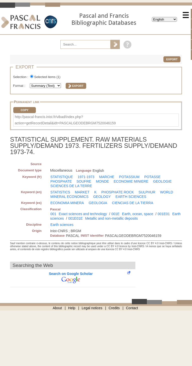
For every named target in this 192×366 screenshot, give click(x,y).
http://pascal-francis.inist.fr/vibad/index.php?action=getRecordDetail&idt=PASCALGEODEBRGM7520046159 (65, 120)
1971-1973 (86, 177)
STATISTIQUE (61, 177)
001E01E (75, 218)
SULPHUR (147, 192)
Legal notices (92, 308)
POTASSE (152, 177)
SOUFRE (83, 181)
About (57, 308)
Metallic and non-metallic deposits (111, 218)
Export (171, 59)
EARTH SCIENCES (131, 197)
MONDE (102, 181)
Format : (19, 86)
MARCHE (107, 177)
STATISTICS (60, 192)
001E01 (164, 214)
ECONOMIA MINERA (67, 203)
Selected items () (47, 77)
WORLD (166, 192)
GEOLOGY (102, 197)
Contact (132, 308)
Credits (114, 308)
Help (71, 308)
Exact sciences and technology (83, 214)
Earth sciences (61, 225)
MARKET (82, 192)
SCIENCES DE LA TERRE (71, 186)
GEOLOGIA (98, 203)
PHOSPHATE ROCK (117, 192)
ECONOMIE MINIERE (131, 181)
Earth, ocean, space (137, 214)
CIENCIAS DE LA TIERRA (132, 203)
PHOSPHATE (61, 181)
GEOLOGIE (162, 181)
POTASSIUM (129, 177)
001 (53, 214)
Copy (24, 110)
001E (115, 214)
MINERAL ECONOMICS (69, 197)
